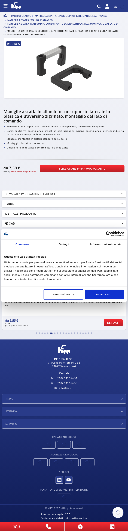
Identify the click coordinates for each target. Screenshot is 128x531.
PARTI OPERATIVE (21, 16)
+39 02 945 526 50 (64, 383)
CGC (68, 514)
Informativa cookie (76, 518)
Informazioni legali (52, 514)
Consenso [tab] (22, 244)
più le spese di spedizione (23, 171)
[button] (36, 333)
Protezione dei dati (52, 518)
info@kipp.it (64, 388)
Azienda (11, 411)
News (9, 398)
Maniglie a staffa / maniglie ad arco (30, 20)
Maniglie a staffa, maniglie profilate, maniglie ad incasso (71, 16)
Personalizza (63, 294)
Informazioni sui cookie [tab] (105, 244)
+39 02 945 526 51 (64, 378)
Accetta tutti (104, 294)
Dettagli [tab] (64, 244)
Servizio (11, 423)
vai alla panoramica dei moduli (30, 194)
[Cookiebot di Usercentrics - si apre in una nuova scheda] (108, 234)
